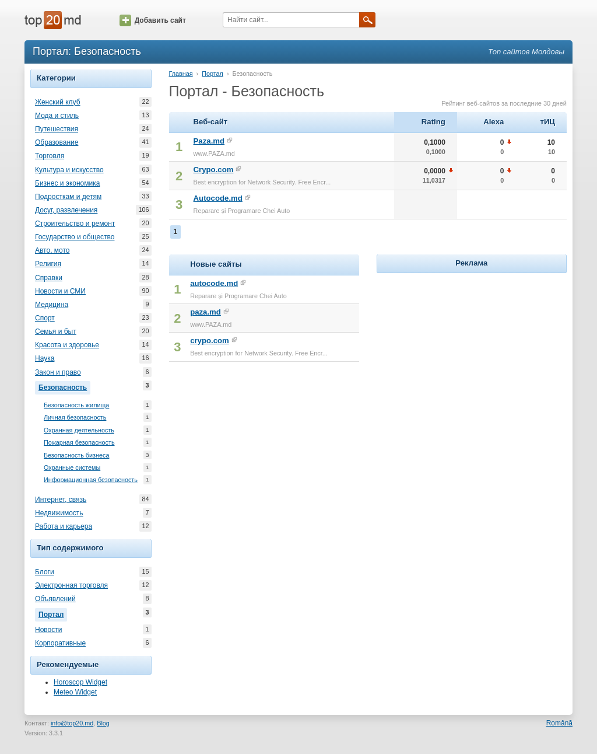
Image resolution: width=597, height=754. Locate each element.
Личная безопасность (75, 417)
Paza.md (209, 141)
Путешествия (56, 129)
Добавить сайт (153, 20)
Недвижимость (59, 513)
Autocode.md (218, 198)
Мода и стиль (57, 115)
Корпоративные (60, 643)
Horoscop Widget (80, 682)
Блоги (44, 572)
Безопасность (64, 386)
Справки (48, 277)
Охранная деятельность (79, 430)
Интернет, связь (60, 499)
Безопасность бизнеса (76, 455)
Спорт (45, 318)
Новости (48, 629)
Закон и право (58, 372)
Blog (103, 723)
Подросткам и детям (68, 196)
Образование (56, 142)
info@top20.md (72, 723)
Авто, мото (52, 250)
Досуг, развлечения (66, 210)
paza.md (205, 312)
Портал (52, 613)
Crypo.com (214, 169)
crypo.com (209, 340)
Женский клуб (57, 102)
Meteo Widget (75, 692)
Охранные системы (72, 467)
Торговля (49, 155)
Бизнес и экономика (67, 183)
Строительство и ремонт (75, 223)
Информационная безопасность (91, 480)
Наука (44, 358)
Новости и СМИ (60, 291)
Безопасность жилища (76, 405)
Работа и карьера (63, 526)
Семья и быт (55, 331)
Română (559, 723)
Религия (48, 263)
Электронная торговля (71, 585)
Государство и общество (74, 237)
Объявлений (55, 598)
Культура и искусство (69, 169)
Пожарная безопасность (79, 442)
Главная (181, 73)
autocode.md (214, 283)
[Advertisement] (471, 349)
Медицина (51, 304)
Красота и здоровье (67, 345)
